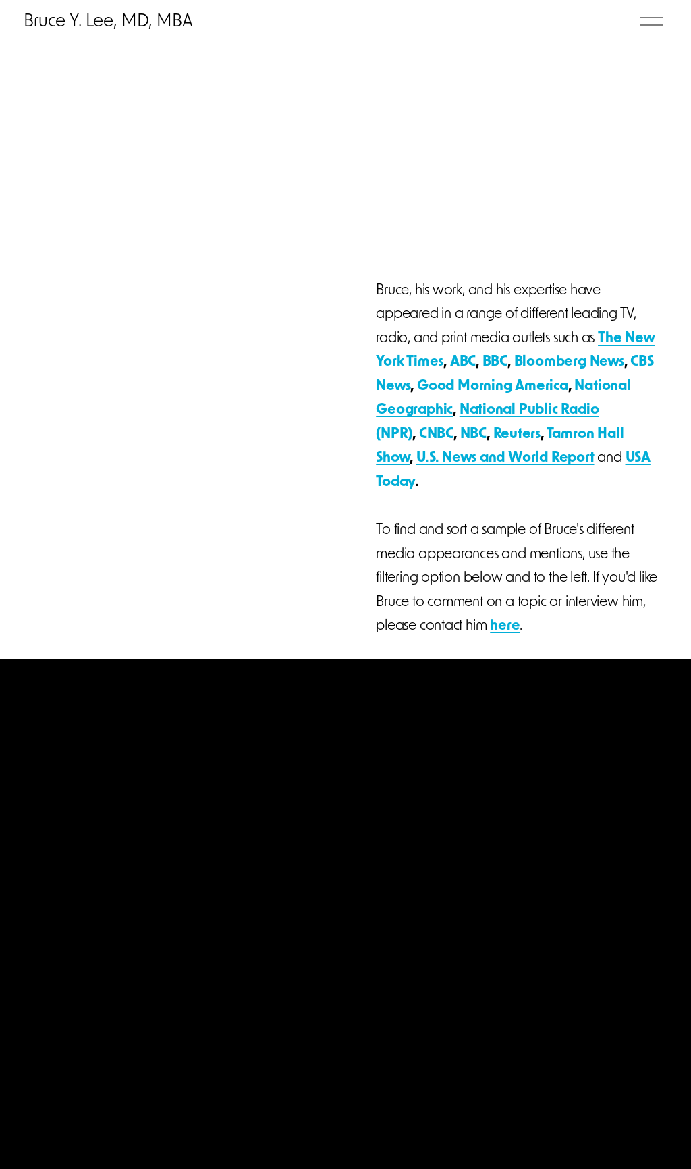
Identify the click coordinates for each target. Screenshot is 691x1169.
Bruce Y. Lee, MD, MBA (112, 24)
